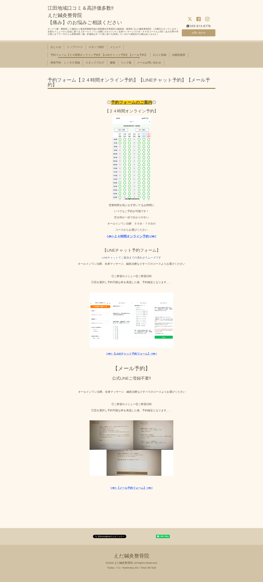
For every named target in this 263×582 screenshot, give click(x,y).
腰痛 (112, 62)
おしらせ (55, 47)
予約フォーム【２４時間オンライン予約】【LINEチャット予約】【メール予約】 (98, 55)
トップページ (75, 47)
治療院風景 (178, 55)
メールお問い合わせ (149, 62)
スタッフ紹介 (96, 47)
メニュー (115, 47)
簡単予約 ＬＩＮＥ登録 (65, 62)
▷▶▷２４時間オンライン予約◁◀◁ (131, 236)
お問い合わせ (199, 32)
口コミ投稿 (159, 55)
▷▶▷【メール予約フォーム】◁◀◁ (131, 488)
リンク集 (126, 62)
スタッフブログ (95, 62)
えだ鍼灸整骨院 (131, 556)
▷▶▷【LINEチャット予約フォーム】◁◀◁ (131, 353)
